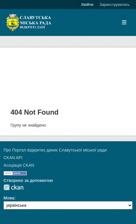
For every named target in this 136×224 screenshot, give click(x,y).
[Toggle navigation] (124, 22)
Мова (9, 198)
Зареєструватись (115, 4)
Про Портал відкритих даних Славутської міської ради (55, 150)
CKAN (13, 187)
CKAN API (13, 157)
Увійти (87, 4)
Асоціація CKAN (19, 165)
